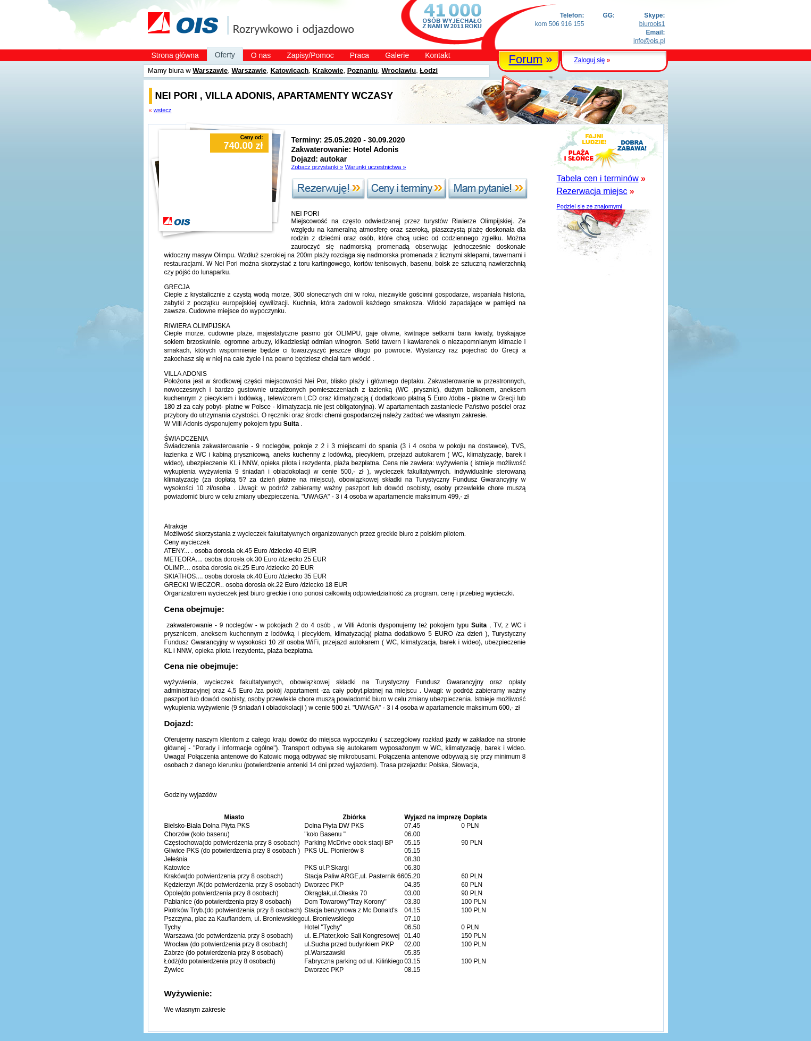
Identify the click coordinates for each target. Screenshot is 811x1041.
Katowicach (289, 70)
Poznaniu (362, 70)
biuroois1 (652, 24)
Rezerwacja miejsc (592, 191)
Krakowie (328, 70)
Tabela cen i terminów (598, 178)
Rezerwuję (328, 188)
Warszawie (210, 70)
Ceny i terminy (406, 188)
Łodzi (429, 70)
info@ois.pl (649, 41)
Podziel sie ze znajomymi (590, 206)
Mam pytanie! (488, 188)
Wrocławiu (399, 70)
